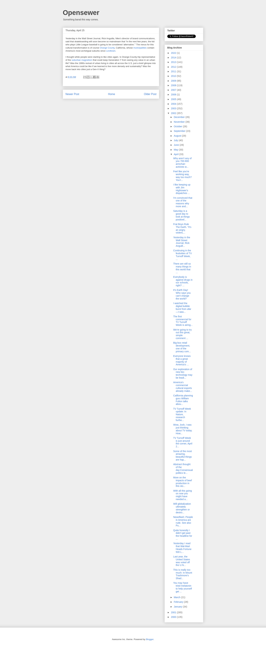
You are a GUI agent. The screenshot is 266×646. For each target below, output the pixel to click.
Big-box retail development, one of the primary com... (182, 347)
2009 (174, 80)
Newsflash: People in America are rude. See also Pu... (183, 521)
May (176, 149)
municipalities (140, 47)
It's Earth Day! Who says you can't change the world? (182, 294)
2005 (174, 99)
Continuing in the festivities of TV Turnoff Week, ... (182, 254)
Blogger (149, 639)
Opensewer (81, 12)
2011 (174, 71)
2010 (174, 76)
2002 (174, 113)
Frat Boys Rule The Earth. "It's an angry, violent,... (182, 228)
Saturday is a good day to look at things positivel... (181, 215)
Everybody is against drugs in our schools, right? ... (183, 281)
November (179, 121)
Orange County (107, 47)
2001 (174, 612)
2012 (174, 66)
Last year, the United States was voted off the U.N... (181, 560)
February (179, 602)
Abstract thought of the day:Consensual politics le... (183, 468)
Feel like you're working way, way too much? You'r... (182, 175)
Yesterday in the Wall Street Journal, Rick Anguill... (181, 241)
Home (111, 94)
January (178, 606)
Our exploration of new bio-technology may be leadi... (182, 373)
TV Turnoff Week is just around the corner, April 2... (182, 442)
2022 (174, 53)
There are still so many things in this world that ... (182, 268)
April (176, 154)
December (179, 117)
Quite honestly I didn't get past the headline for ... (182, 534)
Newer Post (72, 94)
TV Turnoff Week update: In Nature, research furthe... (182, 414)
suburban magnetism (82, 60)
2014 (174, 57)
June (176, 145)
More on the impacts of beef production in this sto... (182, 481)
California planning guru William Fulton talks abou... (183, 399)
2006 (174, 94)
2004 (174, 103)
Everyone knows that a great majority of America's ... (182, 360)
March (177, 597)
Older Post (150, 94)
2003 (174, 108)
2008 (174, 85)
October (178, 126)
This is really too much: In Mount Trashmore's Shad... (182, 574)
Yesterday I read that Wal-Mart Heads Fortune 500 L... (182, 547)
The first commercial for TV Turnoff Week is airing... (183, 320)
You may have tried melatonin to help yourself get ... (182, 587)
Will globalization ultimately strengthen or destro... (182, 508)
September (180, 131)
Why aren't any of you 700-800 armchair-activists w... (182, 162)
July (176, 140)
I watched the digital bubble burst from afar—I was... (182, 307)
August (178, 135)
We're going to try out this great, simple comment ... (182, 334)
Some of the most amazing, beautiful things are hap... (182, 455)
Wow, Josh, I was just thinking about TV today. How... (182, 429)
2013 (174, 62)
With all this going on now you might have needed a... (182, 495)
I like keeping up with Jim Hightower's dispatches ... (181, 188)
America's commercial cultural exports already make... (182, 386)
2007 (174, 90)
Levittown (111, 51)
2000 (174, 617)
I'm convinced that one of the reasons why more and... (182, 202)
